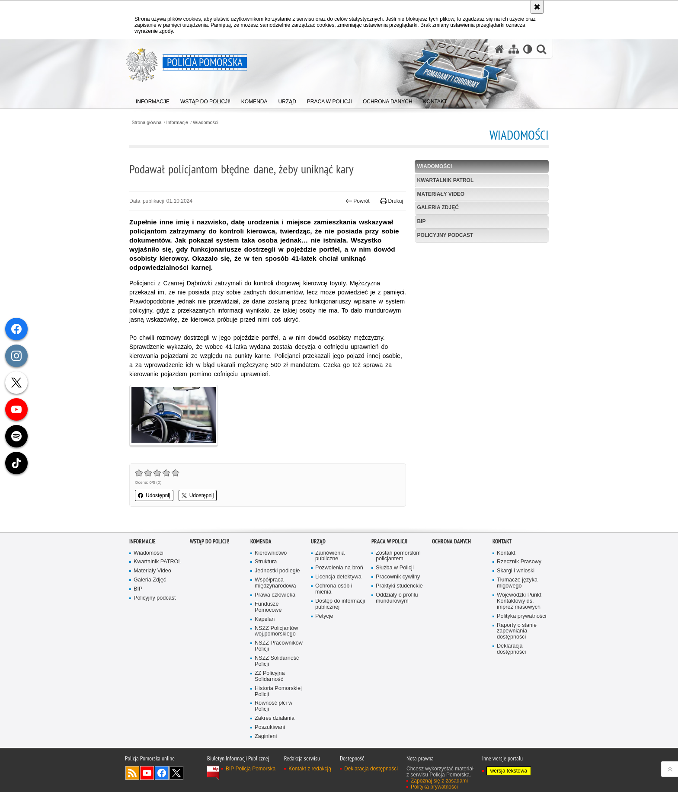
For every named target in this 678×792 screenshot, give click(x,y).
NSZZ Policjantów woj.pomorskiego (276, 631)
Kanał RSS (132, 773)
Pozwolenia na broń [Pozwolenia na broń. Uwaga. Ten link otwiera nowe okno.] (339, 568)
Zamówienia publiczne (330, 556)
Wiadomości (205, 122)
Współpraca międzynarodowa (275, 583)
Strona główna (146, 122)
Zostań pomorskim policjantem (398, 556)
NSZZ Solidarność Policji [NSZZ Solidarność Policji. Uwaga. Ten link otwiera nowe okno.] (277, 661)
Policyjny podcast (445, 235)
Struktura (266, 562)
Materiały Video (441, 194)
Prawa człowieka (275, 595)
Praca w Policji (389, 541)
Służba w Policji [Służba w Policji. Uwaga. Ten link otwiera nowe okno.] (395, 568)
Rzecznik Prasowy (519, 562)
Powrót (357, 201)
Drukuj (391, 201)
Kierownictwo (271, 553)
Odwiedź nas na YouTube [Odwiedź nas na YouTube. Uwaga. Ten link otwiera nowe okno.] (147, 773)
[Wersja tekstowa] (527, 49)
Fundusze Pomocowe (268, 607)
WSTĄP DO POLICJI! (209, 541)
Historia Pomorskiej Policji (278, 691)
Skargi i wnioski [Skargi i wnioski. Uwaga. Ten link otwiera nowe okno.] (515, 571)
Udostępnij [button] (154, 495)
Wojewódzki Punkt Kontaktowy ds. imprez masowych (519, 601)
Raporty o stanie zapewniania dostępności (517, 631)
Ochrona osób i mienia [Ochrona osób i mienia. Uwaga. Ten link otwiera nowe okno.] (333, 589)
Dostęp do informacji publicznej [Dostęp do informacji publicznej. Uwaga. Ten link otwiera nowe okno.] (340, 604)
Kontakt (502, 541)
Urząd (318, 541)
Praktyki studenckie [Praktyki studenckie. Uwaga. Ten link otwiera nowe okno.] (399, 586)
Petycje (324, 616)
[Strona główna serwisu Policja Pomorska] (499, 49)
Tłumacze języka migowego (517, 583)
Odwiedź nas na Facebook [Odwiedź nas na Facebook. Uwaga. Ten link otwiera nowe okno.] (162, 773)
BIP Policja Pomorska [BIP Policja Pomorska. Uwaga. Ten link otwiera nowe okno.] (250, 769)
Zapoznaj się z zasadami (439, 781)
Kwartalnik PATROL (445, 180)
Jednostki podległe (277, 571)
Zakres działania (274, 718)
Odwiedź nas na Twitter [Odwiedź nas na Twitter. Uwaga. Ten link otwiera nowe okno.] (176, 773)
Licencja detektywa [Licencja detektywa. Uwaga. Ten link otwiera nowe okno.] (338, 577)
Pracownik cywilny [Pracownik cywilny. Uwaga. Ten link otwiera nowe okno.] (398, 577)
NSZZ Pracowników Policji (279, 646)
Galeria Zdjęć (438, 207)
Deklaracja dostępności (511, 649)
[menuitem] (152, 99)
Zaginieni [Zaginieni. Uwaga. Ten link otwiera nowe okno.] (266, 736)
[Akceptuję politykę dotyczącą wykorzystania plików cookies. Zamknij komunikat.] (537, 7)
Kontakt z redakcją (309, 769)
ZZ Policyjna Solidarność (270, 676)
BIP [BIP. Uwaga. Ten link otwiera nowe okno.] (421, 221)
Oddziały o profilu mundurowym (397, 598)
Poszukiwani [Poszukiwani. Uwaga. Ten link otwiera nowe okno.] (270, 727)
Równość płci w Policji (273, 706)
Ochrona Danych (451, 541)
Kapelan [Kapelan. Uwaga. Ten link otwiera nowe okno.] (265, 619)
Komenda (261, 541)
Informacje (177, 122)
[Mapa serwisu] (513, 49)
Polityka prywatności (521, 616)
